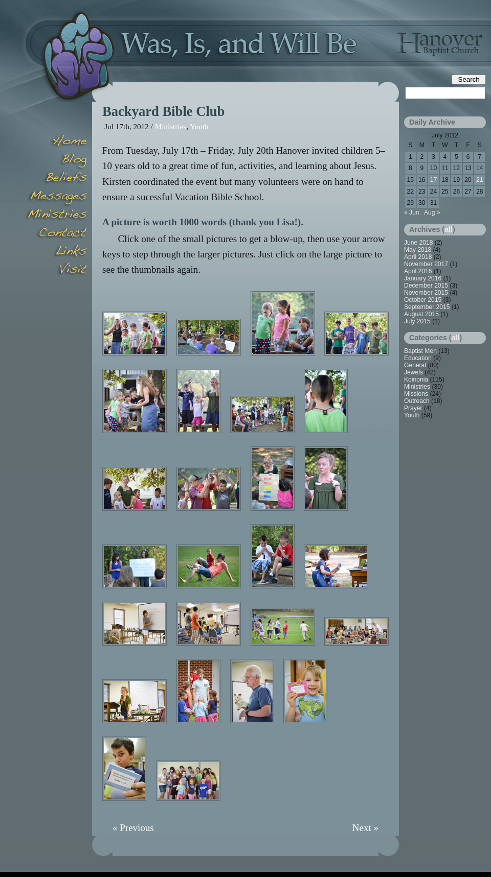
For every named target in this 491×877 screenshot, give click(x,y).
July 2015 (417, 321)
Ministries (171, 126)
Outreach (417, 401)
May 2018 (417, 249)
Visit (56, 271)
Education (418, 358)
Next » (365, 827)
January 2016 (422, 278)
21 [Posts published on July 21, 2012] (479, 179)
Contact (56, 234)
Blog (56, 160)
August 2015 (421, 314)
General (415, 365)
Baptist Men (420, 350)
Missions (416, 393)
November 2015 (426, 292)
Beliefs (56, 179)
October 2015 (422, 299)
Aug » (432, 212)
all (448, 229)
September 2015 (427, 307)
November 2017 (426, 264)
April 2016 (418, 271)
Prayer (413, 408)
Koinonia (416, 379)
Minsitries (56, 215)
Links (56, 252)
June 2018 (418, 242)
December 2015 (426, 285)
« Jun (411, 212)
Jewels (413, 372)
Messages (56, 197)
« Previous (133, 827)
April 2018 (418, 256)
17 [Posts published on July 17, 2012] (433, 179)
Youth (199, 126)
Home (56, 142)
